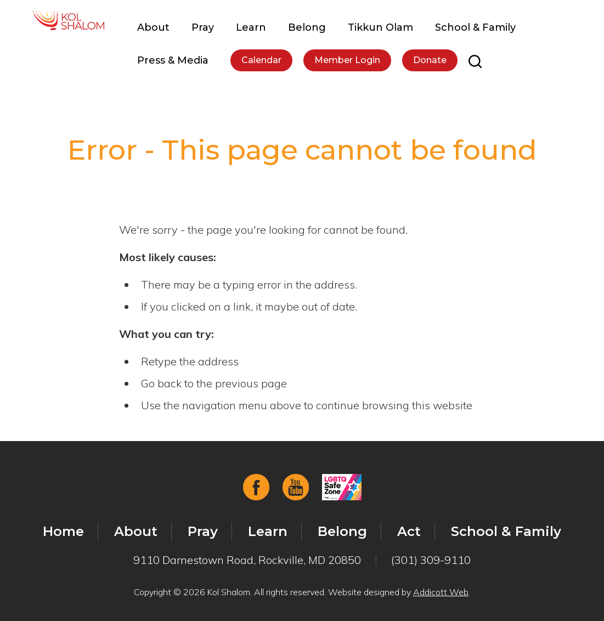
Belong (307, 27)
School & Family (475, 27)
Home (63, 531)
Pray (202, 27)
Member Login (347, 60)
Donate (430, 60)
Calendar (261, 60)
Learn (251, 27)
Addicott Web (440, 591)
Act (409, 531)
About (153, 27)
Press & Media (172, 60)
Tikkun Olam (380, 27)
